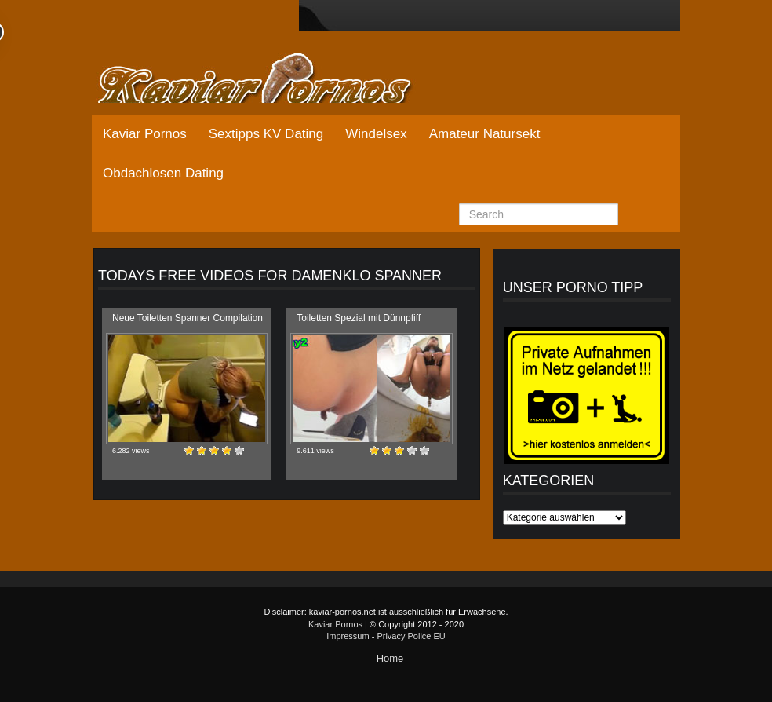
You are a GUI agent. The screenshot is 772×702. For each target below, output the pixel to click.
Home (390, 658)
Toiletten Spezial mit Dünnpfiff (359, 318)
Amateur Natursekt (485, 133)
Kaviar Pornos (145, 133)
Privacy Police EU (411, 636)
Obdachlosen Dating (163, 173)
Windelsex (375, 133)
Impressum (347, 636)
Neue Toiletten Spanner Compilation (187, 318)
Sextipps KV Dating (266, 133)
